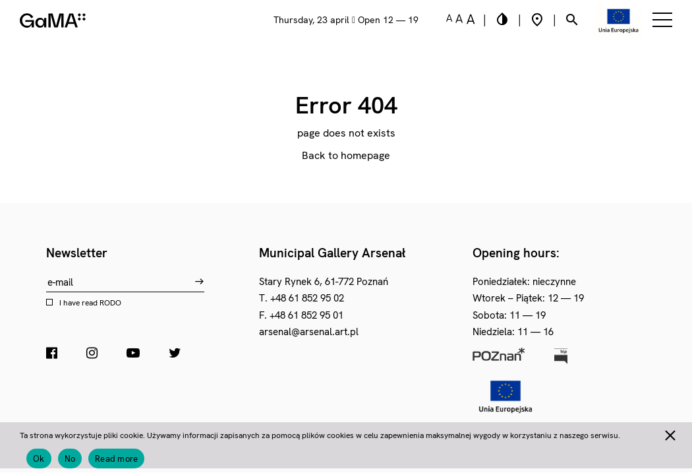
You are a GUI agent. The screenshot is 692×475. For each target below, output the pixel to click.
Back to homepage (346, 155)
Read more (116, 458)
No (70, 458)
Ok (39, 458)
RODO (110, 303)
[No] (669, 433)
